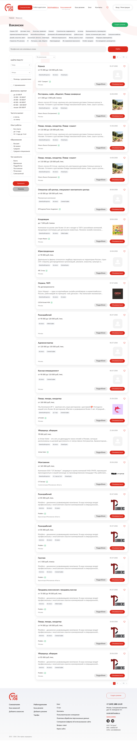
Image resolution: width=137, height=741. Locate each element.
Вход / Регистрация (123, 7)
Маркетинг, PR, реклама (38, 41)
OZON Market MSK (44, 303)
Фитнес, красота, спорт (97, 38)
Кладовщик (43, 220)
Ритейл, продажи (113, 41)
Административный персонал (19, 35)
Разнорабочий (45, 315)
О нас (59, 709)
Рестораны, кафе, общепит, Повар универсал (59, 94)
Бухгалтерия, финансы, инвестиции (56, 38)
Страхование (112, 38)
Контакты (60, 712)
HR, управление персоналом (95, 41)
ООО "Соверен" (43, 82)
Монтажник (43, 463)
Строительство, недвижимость (70, 31)
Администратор (45, 343)
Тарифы (36, 716)
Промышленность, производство (102, 31)
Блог (58, 705)
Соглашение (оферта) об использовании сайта (74, 723)
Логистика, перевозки (41, 31)
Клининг (54, 31)
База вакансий (14, 709)
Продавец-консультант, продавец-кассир (57, 590)
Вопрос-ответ (62, 726)
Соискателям (25, 7)
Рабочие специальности (79, 38)
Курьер (41, 67)
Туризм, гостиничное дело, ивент (103, 35)
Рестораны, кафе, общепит (61, 41)
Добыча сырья (84, 35)
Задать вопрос (111, 717)
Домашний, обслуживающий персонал (64, 35)
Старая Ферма (42, 239)
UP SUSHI (41, 419)
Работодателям (39, 7)
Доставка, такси (26, 31)
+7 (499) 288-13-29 (114, 705)
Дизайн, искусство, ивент (34, 38)
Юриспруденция (78, 41)
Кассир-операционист (48, 371)
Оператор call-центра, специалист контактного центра (63, 190)
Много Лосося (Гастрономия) (47, 114)
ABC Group (41, 271)
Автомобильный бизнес (40, 35)
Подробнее (100, 85)
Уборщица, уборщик (47, 431)
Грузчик (41, 558)
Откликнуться (117, 85)
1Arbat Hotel (42, 453)
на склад (85, 31)
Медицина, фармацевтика (18, 41)
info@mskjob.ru (53, 7)
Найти (117, 50)
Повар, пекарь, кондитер (49, 399)
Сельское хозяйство (16, 38)
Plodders (40, 514)
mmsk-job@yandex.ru (113, 714)
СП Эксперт (41, 482)
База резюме (38, 709)
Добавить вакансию (16, 712)
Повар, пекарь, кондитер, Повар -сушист (57, 126)
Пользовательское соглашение (68, 716)
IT (49, 41)
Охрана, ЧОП (14, 31)
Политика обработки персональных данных (73, 719)
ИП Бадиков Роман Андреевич (48, 210)
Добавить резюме (40, 712)
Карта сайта (61, 730)
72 (123, 58)
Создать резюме (120, 24)
